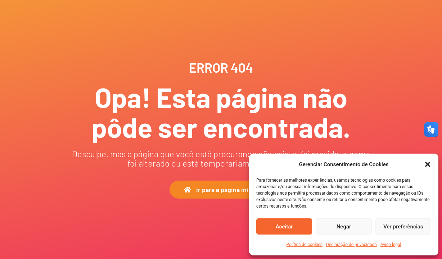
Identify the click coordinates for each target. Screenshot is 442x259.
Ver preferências (403, 226)
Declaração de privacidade (351, 244)
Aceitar (284, 226)
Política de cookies (305, 244)
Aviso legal (390, 244)
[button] (427, 164)
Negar (344, 226)
